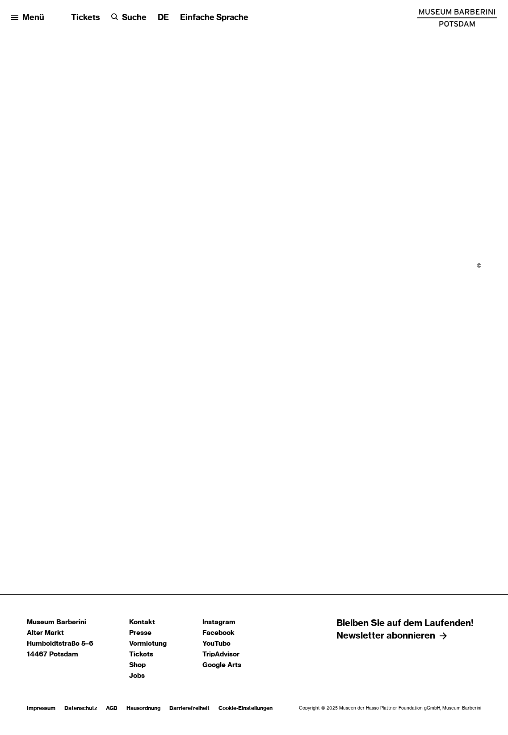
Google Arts (221, 665)
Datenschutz (80, 708)
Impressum (41, 708)
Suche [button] (134, 18)
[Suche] (129, 18)
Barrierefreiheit (189, 708)
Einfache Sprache (214, 18)
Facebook (218, 633)
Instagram (218, 622)
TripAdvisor (220, 654)
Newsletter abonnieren (385, 635)
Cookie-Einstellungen (245, 708)
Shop (137, 665)
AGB (112, 708)
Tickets (85, 18)
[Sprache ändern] (163, 18)
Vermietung (148, 643)
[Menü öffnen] (27, 18)
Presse (140, 633)
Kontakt (142, 622)
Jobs (137, 675)
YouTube (216, 643)
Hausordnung (143, 708)
